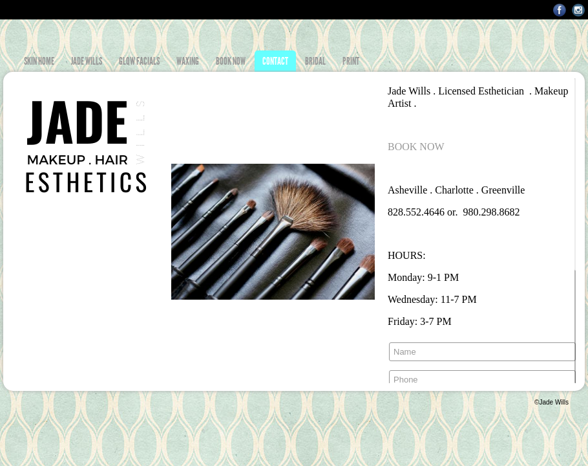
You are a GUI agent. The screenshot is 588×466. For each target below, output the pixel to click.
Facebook (560, 10)
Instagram (578, 10)
